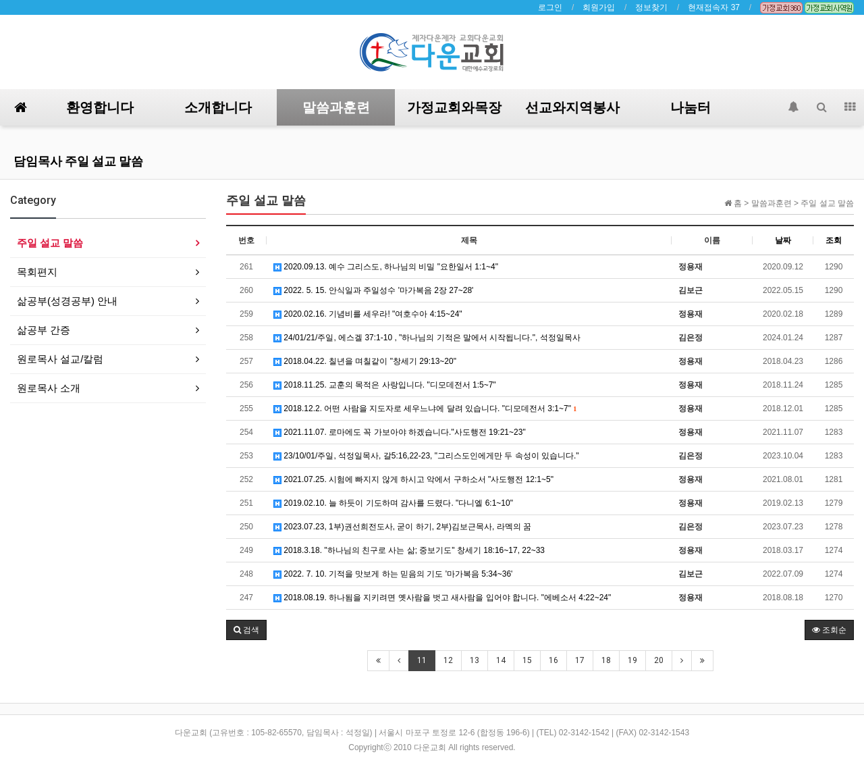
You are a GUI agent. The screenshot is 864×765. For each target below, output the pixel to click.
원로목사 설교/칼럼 (60, 359)
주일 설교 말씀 (50, 242)
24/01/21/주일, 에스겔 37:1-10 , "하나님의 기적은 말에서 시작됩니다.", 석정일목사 (426, 337)
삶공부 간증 (43, 330)
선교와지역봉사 (572, 107)
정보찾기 (651, 7)
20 (659, 660)
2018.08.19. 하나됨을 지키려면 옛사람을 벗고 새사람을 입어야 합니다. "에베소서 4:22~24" (442, 597)
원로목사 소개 (48, 388)
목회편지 (37, 272)
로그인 (550, 7)
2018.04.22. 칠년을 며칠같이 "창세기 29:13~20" (364, 361)
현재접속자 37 (714, 7)
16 (553, 660)
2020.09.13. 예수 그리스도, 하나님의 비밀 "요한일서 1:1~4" (385, 266)
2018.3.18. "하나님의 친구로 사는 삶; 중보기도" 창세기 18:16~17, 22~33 (409, 550)
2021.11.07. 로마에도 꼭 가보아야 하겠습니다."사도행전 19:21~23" (399, 432)
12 (448, 660)
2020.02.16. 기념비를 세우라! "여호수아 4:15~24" (367, 314)
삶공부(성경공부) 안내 (67, 301)
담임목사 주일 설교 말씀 (78, 161)
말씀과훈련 (336, 107)
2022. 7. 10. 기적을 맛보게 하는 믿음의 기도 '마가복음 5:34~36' (392, 574)
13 (474, 660)
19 (632, 660)
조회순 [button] (829, 630)
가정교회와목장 (454, 107)
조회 (834, 240)
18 (606, 660)
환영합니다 (100, 107)
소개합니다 (218, 107)
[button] (246, 630)
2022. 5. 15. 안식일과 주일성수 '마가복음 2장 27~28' (373, 290)
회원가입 (599, 7)
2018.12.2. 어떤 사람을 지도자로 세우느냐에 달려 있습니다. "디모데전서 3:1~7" (424, 408)
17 (580, 660)
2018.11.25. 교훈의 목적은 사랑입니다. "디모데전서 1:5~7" (384, 385)
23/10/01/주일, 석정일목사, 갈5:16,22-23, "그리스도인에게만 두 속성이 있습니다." (426, 455)
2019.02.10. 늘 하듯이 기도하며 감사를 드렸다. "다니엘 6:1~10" (393, 503)
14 (501, 660)
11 (422, 660)
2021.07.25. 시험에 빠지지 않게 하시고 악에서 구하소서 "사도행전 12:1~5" (413, 479)
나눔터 (690, 107)
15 (527, 660)
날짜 (783, 240)
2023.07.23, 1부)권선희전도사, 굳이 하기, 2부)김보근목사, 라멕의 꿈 (402, 526)
